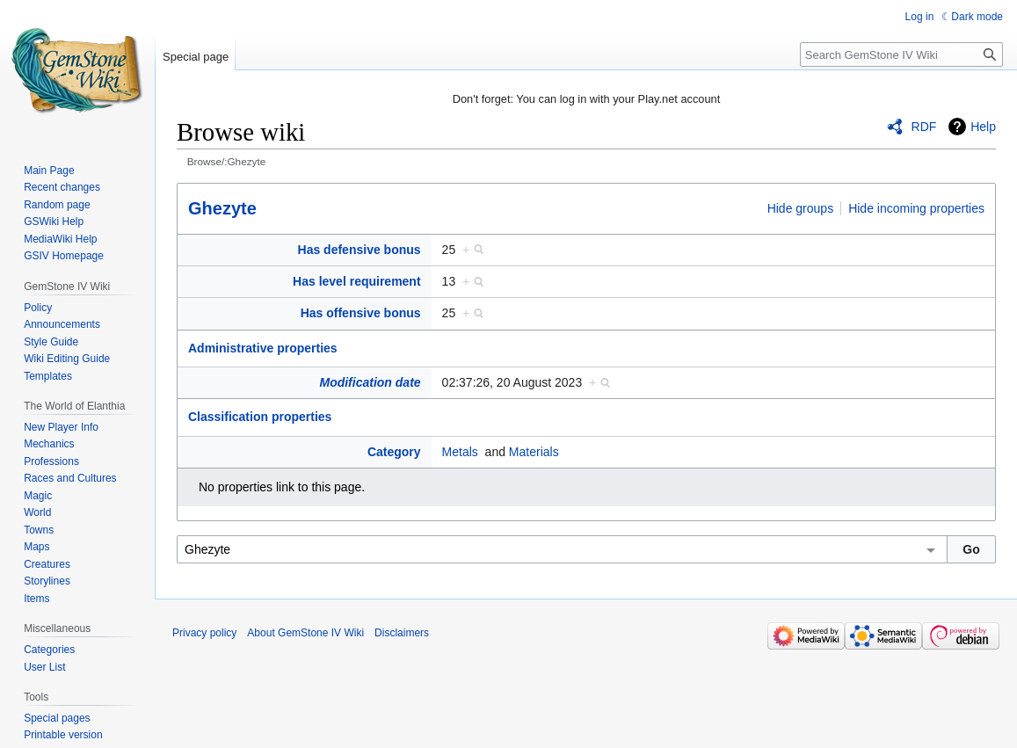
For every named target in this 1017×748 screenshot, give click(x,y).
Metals (460, 452)
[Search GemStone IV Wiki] (901, 54)
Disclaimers (401, 633)
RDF (924, 127)
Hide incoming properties (916, 208)
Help (983, 127)
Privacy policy (204, 633)
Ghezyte (222, 208)
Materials (534, 452)
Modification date (369, 382)
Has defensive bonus (359, 250)
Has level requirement (357, 281)
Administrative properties (263, 348)
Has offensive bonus (361, 313)
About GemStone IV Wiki (305, 633)
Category (394, 452)
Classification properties (259, 417)
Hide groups (800, 208)
